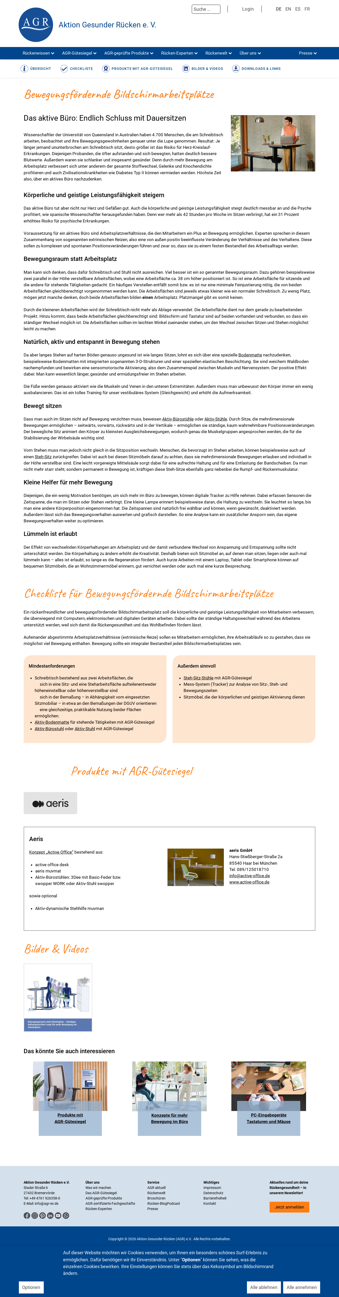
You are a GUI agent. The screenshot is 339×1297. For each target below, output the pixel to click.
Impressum (212, 1188)
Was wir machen (98, 1188)
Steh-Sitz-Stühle (199, 677)
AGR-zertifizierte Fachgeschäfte (110, 1203)
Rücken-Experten (99, 1209)
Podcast (173, 1203)
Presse (152, 1209)
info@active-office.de (249, 875)
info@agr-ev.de (46, 1203)
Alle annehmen (302, 1287)
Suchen (186, 9)
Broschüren (156, 1198)
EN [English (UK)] (288, 9)
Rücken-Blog (157, 1203)
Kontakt (209, 1203)
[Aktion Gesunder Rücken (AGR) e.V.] (36, 25)
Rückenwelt (156, 1193)
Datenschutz (213, 1193)
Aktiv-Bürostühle (178, 419)
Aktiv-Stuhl (85, 728)
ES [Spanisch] (298, 9)
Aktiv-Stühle (215, 419)
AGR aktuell (156, 1188)
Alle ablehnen (263, 1287)
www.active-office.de (249, 882)
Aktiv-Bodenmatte (52, 722)
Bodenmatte (250, 354)
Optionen (31, 1287)
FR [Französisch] (307, 9)
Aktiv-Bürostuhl (49, 728)
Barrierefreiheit (215, 1198)
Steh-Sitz (43, 456)
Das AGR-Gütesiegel (101, 1193)
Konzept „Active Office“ (51, 852)
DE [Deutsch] (278, 9)
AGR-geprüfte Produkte (104, 1198)
